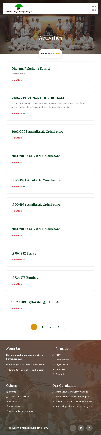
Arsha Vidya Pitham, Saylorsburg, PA (74, 406)
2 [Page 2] (42, 327)
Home (59, 355)
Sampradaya (62, 359)
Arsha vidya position (19, 396)
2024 (46, 427)
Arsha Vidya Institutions (21, 411)
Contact (60, 374)
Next (67, 327)
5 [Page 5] (58, 327)
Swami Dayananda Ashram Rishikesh (74, 401)
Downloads (14, 401)
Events (12, 392)
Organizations (63, 364)
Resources (14, 406)
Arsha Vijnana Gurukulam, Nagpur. (73, 396)
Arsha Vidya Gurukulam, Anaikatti (72, 392)
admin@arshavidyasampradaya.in (26, 364)
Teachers (60, 369)
